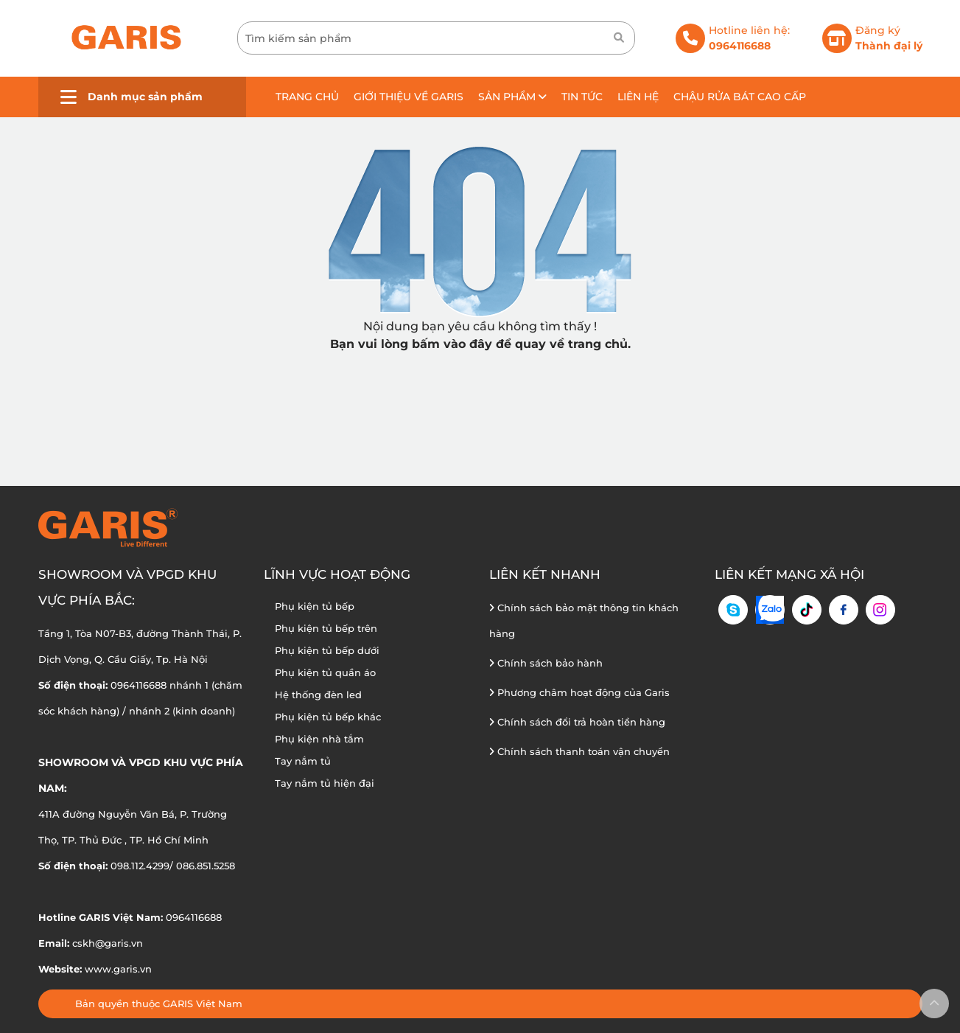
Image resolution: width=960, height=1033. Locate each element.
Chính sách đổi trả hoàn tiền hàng (577, 722)
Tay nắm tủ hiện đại (324, 783)
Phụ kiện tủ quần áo (325, 672)
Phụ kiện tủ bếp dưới (327, 650)
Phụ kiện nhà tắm (319, 739)
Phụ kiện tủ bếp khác (328, 717)
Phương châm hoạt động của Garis (579, 692)
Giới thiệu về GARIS (408, 96)
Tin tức (582, 96)
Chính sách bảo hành (546, 663)
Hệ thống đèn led (318, 694)
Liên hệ (638, 96)
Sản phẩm (512, 96)
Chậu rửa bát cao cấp (739, 96)
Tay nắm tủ (303, 761)
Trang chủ (307, 96)
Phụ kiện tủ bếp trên (326, 628)
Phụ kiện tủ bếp (314, 606)
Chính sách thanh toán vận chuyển (579, 751)
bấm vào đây (452, 344)
